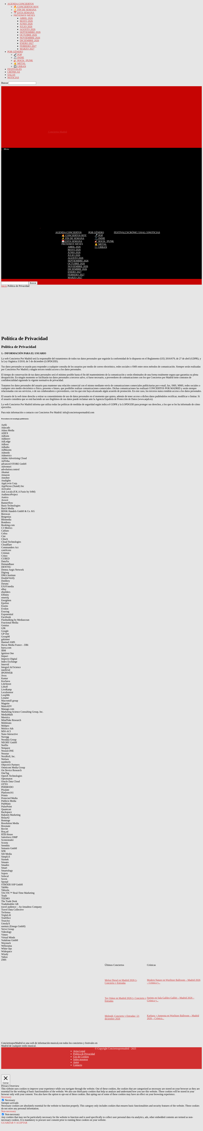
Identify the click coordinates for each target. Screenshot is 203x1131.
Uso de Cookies (81, 1056)
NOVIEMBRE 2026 (30, 37)
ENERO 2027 (27, 43)
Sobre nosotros (80, 1059)
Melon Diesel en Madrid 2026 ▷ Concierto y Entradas (121, 981)
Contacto (77, 1065)
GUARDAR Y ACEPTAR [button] (14, 1122)
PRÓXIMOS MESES (24, 15)
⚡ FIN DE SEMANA (25, 9)
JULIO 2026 (26, 26)
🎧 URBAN (20, 66)
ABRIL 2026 (26, 18)
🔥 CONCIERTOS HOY (26, 6)
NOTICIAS (13, 77)
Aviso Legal (79, 1051)
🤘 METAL (20, 63)
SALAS (11, 74)
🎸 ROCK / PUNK (23, 60)
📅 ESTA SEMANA (24, 12)
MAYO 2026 (26, 21)
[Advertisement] (57, 140)
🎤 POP (18, 54)
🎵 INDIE (19, 57)
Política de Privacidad (84, 1054)
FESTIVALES (14, 69)
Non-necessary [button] (8, 1111)
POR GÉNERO (15, 51)
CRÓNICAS (13, 72)
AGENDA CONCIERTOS (20, 3)
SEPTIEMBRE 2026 (30, 32)
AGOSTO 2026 (27, 29)
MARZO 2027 (27, 49)
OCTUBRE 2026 (28, 35)
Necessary (10, 1100)
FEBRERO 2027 (28, 46)
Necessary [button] (6, 1097)
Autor (76, 1062)
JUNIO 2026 (26, 23)
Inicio (4, 286)
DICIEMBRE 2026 (29, 40)
